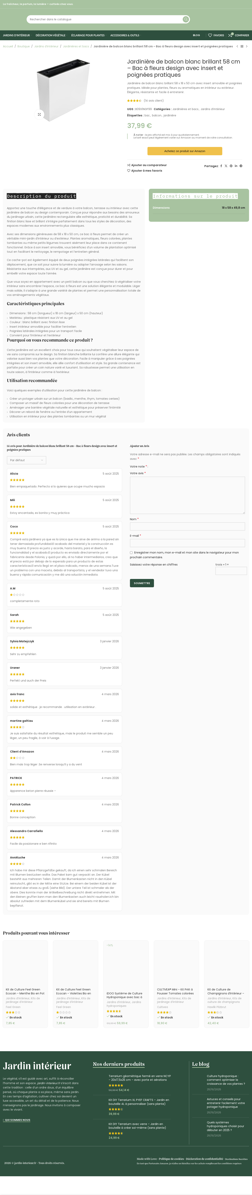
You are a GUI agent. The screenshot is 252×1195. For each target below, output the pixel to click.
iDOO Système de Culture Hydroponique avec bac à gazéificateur (124, 997)
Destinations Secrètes (236, 1159)
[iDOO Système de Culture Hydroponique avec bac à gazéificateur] (126, 964)
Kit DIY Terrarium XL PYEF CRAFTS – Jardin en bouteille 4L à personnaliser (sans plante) (139, 1102)
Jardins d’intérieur (46, 46)
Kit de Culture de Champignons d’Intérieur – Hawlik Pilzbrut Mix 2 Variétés (227, 993)
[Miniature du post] (198, 1082)
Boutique (24, 46)
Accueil (8, 46)
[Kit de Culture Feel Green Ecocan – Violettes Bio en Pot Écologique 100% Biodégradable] (75, 963)
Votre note (138, 466)
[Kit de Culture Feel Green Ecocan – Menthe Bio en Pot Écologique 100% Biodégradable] (25, 963)
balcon (156, 115)
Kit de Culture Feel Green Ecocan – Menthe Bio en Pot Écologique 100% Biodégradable (25, 995)
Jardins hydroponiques (124, 1004)
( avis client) (154, 101)
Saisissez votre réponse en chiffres (154, 565)
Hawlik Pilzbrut (217, 1007)
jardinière (170, 115)
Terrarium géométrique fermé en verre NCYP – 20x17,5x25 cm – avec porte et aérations (140, 1078)
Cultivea (162, 1007)
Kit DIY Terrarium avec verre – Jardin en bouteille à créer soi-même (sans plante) (137, 1126)
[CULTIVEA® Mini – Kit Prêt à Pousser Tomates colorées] (176, 963)
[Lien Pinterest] (231, 166)
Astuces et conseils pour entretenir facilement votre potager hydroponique (226, 1103)
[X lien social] (226, 166)
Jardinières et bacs (76, 46)
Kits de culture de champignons (225, 1000)
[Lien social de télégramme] (241, 166)
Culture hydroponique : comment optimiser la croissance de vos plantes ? (226, 1080)
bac (147, 115)
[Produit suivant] (246, 46)
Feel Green (13, 1007)
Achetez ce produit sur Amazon (184, 151)
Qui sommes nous (16, 1120)
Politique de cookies (171, 1159)
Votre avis (138, 473)
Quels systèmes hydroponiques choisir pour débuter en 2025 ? (225, 1126)
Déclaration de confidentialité (204, 1159)
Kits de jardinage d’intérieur (23, 1000)
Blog (194, 35)
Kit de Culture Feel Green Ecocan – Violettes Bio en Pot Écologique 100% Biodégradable (73, 995)
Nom (134, 519)
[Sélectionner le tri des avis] (26, 460)
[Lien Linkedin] (236, 166)
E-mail (135, 536)
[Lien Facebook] (221, 166)
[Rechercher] (108, 19)
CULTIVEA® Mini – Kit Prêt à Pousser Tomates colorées (175, 991)
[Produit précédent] (237, 46)
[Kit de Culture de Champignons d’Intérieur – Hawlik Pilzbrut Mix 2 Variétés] (226, 963)
